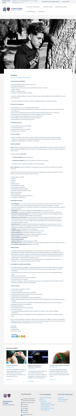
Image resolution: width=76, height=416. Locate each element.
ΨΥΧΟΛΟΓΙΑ (28, 77)
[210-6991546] (24, 410)
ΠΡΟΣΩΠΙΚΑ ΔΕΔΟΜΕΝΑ (63, 399)
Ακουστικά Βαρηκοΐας (12, 365)
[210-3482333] (24, 406)
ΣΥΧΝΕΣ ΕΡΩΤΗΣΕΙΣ (45, 410)
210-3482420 (31, 0)
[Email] (22, 336)
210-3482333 (19, 0)
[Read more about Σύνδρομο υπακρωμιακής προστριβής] (59, 356)
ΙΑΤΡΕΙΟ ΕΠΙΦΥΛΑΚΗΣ (45, 406)
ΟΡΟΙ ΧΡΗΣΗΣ (61, 397)
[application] (70, 1)
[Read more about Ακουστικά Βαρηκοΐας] (16, 356)
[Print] (24, 336)
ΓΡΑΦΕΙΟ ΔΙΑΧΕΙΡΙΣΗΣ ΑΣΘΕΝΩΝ (48, 404)
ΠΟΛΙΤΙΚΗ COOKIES (62, 401)
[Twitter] (15, 336)
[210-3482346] (24, 408)
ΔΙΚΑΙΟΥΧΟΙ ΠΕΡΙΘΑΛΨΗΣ (46, 403)
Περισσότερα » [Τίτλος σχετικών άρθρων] (9, 379)
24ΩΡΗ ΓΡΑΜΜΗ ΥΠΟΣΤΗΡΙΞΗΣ (47, 408)
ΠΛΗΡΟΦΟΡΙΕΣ (42, 401)
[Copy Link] (19, 336)
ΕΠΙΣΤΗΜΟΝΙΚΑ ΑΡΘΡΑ (21, 77)
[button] (73, 1)
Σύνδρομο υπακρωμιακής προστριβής (59, 365)
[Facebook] (12, 336)
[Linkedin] (17, 336)
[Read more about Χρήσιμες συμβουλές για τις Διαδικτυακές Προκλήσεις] (38, 356)
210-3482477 (22, 2)
